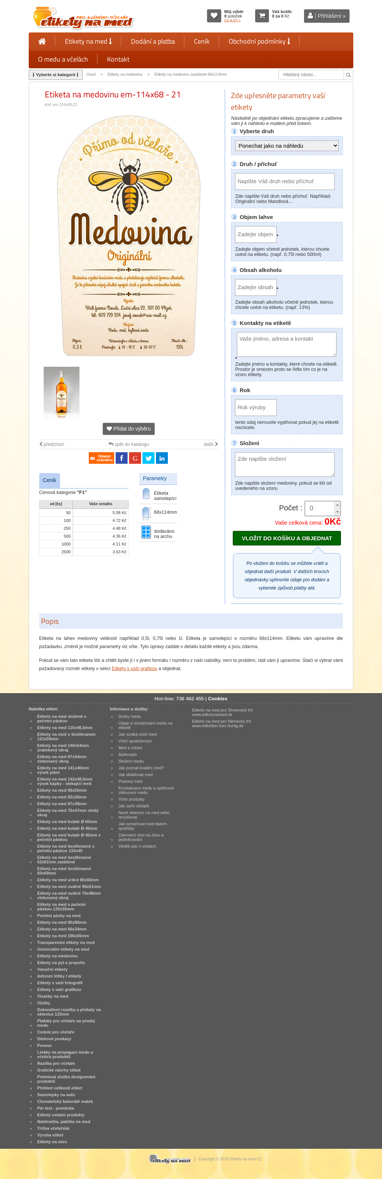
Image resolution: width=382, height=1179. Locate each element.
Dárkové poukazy (54, 1038)
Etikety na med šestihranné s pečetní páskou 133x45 (65, 848)
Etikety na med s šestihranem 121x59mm (66, 736)
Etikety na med (88, 41)
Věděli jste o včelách (137, 846)
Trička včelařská (53, 1128)
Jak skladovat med (135, 774)
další (211, 444)
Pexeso (44, 1045)
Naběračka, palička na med (63, 1121)
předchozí (51, 444)
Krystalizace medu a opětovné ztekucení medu (146, 790)
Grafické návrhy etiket (59, 1070)
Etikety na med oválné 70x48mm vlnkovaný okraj (69, 895)
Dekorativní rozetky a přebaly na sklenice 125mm (69, 1011)
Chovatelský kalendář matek (65, 1101)
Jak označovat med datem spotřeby (142, 826)
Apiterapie (127, 754)
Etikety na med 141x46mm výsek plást (63, 770)
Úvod (91, 74)
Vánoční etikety (52, 969)
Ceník (202, 41)
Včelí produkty (131, 799)
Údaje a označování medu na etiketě (145, 725)
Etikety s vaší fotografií (60, 983)
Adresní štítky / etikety (59, 976)
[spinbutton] (323, 508)
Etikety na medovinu (125, 74)
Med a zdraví (130, 747)
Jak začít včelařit (133, 806)
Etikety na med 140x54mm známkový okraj (63, 747)
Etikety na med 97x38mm (62, 803)
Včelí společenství (135, 741)
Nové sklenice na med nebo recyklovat (143, 814)
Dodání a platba (153, 41)
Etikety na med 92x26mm (62, 797)
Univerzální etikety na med (63, 949)
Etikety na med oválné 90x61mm (69, 886)
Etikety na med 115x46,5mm (65, 727)
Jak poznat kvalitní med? (141, 768)
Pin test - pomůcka (55, 1108)
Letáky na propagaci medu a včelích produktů (65, 1054)
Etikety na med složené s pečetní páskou (62, 718)
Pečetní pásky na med (59, 915)
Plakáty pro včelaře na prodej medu (66, 1023)
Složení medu (131, 761)
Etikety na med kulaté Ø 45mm (67, 828)
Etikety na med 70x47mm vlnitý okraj (67, 812)
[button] (337, 505)
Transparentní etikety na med (66, 942)
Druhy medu (129, 716)
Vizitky (43, 1003)
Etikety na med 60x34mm (62, 929)
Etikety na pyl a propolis (61, 962)
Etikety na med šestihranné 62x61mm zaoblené (64, 859)
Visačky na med (52, 996)
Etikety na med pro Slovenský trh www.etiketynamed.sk (222, 712)
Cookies (218, 698)
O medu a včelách (63, 59)
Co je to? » (232, 20)
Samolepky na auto (56, 1094)
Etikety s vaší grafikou (134, 668)
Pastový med (130, 781)
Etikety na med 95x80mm (62, 922)
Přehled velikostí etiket (59, 1088)
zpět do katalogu (129, 444)
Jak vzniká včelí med (137, 734)
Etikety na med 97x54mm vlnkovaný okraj (62, 758)
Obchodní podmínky (259, 41)
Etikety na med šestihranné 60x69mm (64, 870)
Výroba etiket (50, 1135)
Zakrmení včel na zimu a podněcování (140, 837)
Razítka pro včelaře (56, 1063)
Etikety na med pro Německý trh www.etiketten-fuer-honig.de (221, 723)
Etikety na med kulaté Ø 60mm (67, 821)
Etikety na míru (52, 1141)
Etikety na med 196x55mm (63, 935)
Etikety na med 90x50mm (62, 790)
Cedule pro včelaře (56, 1032)
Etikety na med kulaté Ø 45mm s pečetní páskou (69, 837)
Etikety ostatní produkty (61, 1115)
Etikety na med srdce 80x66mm (68, 880)
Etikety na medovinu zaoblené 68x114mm (190, 74)
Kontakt (118, 59)
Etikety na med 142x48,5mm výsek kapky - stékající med (65, 781)
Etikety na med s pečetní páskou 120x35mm (61, 906)
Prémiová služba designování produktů (66, 1079)
